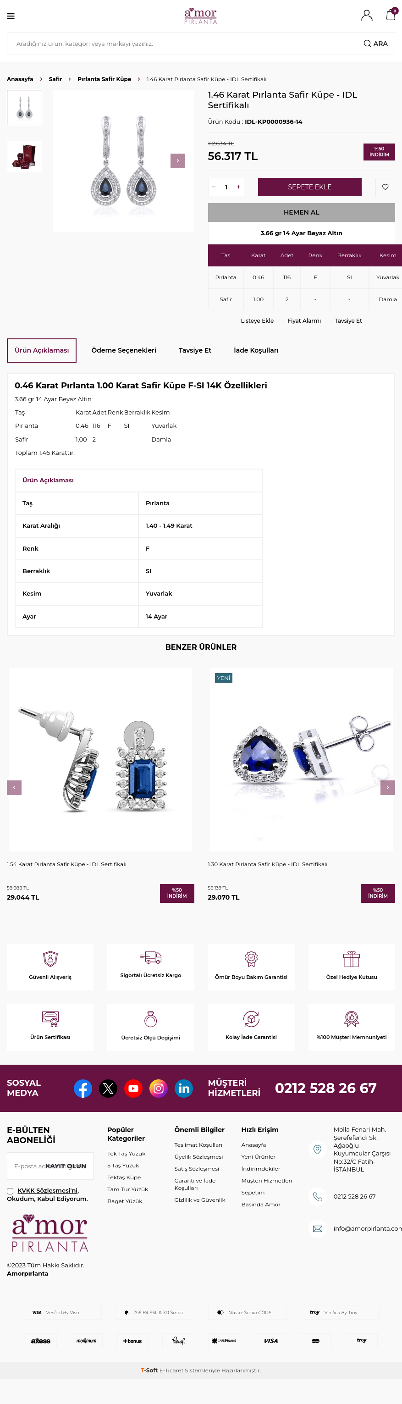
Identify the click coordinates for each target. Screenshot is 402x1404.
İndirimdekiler (261, 1168)
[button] (178, 161)
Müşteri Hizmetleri (267, 1180)
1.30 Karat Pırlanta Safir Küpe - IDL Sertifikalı (268, 864)
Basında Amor (261, 1204)
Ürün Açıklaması (42, 350)
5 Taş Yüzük (123, 1165)
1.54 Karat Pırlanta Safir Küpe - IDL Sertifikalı (67, 864)
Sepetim (253, 1192)
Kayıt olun (65, 1166)
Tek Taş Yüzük (126, 1153)
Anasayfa (20, 79)
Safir (55, 79)
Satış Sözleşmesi (196, 1168)
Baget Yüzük (124, 1201)
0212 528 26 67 (326, 1088)
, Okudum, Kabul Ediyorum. (47, 1194)
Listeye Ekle (257, 320)
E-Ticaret (172, 1370)
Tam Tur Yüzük (127, 1189)
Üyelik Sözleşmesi (198, 1156)
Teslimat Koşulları (198, 1144)
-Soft (150, 1370)
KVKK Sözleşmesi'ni (47, 1190)
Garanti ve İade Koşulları (194, 1184)
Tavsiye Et (348, 320)
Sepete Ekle (309, 187)
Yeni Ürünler (258, 1156)
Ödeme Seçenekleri (123, 350)
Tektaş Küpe (124, 1177)
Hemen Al (301, 212)
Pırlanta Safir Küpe (104, 79)
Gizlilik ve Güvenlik (199, 1199)
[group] (123, 161)
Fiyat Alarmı (304, 320)
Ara (376, 43)
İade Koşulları (256, 350)
